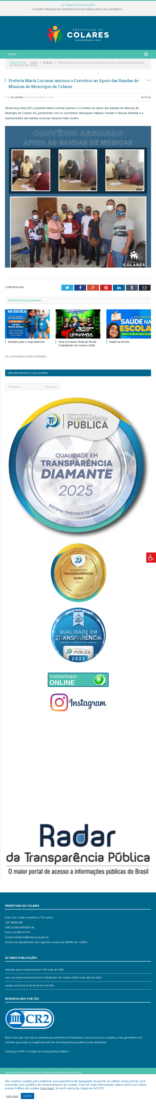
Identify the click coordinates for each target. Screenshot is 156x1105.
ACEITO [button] (27, 1096)
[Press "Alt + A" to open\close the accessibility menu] (151, 557)
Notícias (146, 117)
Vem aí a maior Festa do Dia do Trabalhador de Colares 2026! (77, 363)
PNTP (21, 1071)
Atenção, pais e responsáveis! (26, 361)
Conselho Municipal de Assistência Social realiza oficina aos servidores (77, 9)
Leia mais (47, 1088)
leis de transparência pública (68, 1062)
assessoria (97, 1057)
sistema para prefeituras (54, 1057)
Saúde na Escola (119, 361)
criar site (29, 1057)
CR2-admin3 (16, 117)
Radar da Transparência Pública (49, 1071)
